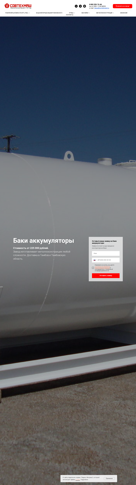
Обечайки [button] (85, 13)
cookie (78, 479)
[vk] (76, 6)
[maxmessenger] (84, 6)
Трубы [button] (71, 13)
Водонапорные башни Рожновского (49, 13)
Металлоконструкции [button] (104, 13)
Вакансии (123, 13)
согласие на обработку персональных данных (102, 267)
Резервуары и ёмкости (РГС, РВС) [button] (16, 13)
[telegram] (80, 6)
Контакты (69, 15)
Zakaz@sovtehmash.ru (101, 8)
